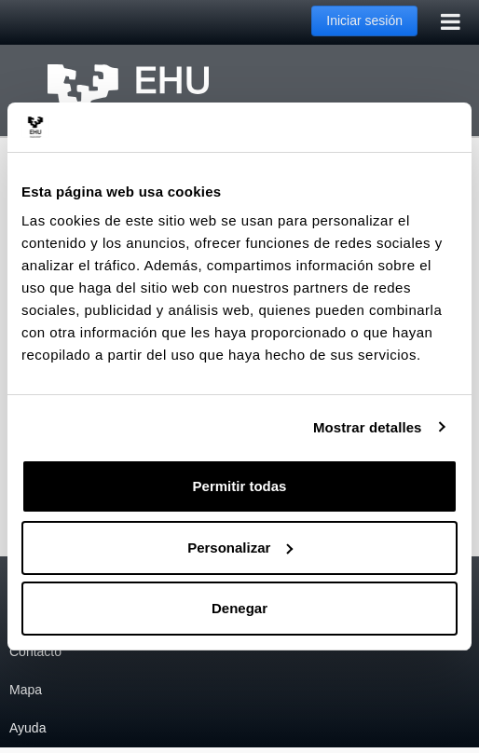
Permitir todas (240, 486)
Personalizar (240, 547)
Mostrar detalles (367, 427)
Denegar (239, 608)
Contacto (35, 651)
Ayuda (27, 727)
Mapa (25, 689)
